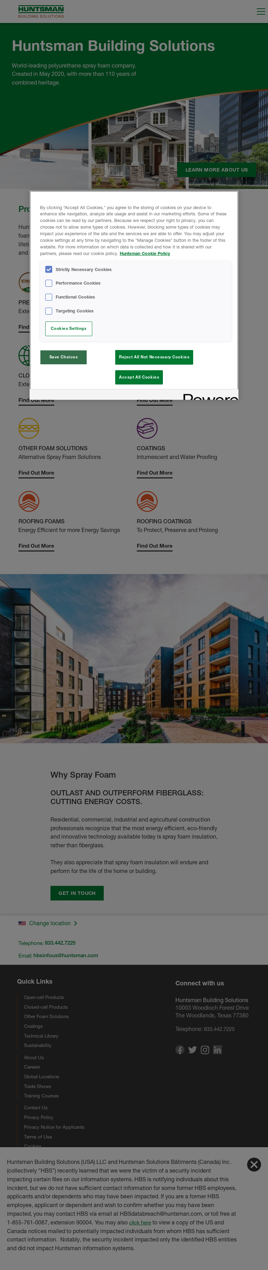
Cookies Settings (68, 328)
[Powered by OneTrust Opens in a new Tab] (208, 397)
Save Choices (63, 357)
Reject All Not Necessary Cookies (154, 357)
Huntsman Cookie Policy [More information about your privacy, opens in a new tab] (145, 253)
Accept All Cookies (139, 377)
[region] (134, 296)
